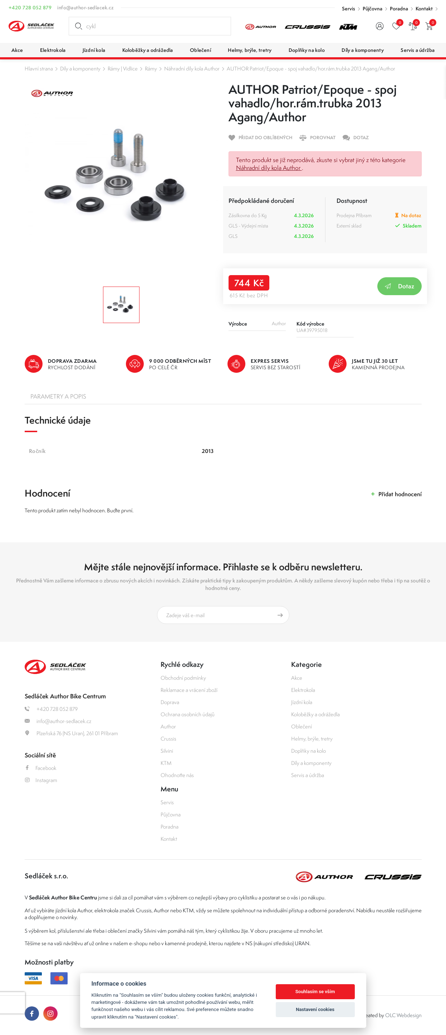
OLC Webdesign (403, 1015)
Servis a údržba (307, 775)
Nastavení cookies (315, 1009)
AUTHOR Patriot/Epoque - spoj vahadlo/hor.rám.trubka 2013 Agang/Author (311, 68)
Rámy (151, 68)
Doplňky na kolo (308, 750)
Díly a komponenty (80, 68)
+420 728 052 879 (30, 7)
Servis (348, 8)
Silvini (167, 750)
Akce (296, 677)
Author (168, 726)
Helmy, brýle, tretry (312, 738)
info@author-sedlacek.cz (85, 7)
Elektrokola (303, 690)
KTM (166, 763)
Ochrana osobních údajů (188, 714)
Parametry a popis (58, 396)
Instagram (41, 780)
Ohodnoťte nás (177, 775)
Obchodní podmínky (183, 677)
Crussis (168, 738)
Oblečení (301, 726)
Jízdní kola (301, 702)
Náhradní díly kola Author (192, 68)
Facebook (41, 768)
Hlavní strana (39, 68)
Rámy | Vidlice (123, 68)
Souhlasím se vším (315, 991)
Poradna (399, 8)
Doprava (170, 702)
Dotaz (399, 286)
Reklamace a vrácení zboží (189, 690)
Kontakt (424, 8)
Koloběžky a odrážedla (315, 714)
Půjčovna (372, 8)
